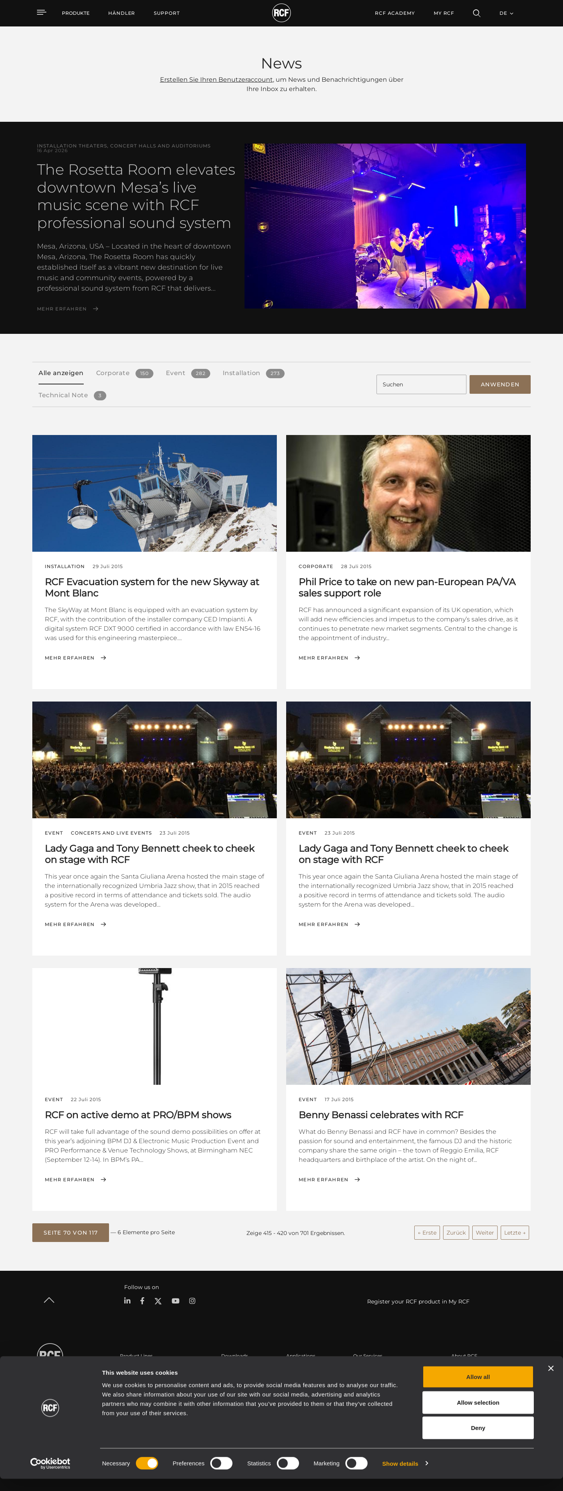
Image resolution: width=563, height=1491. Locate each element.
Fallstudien (299, 1368)
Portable (130, 1368)
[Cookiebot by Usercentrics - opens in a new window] (50, 1476)
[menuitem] (121, 13)
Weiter (485, 1230)
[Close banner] (551, 1380)
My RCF (444, 13)
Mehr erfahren (62, 309)
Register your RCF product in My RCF (418, 1298)
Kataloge (231, 1368)
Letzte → (515, 1230)
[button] (70, 1230)
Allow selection (478, 1414)
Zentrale (461, 1368)
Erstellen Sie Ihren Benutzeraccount (216, 79)
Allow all (478, 1389)
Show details (400, 1475)
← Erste (427, 1230)
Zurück (456, 1230)
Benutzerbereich (372, 1368)
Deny (478, 1440)
